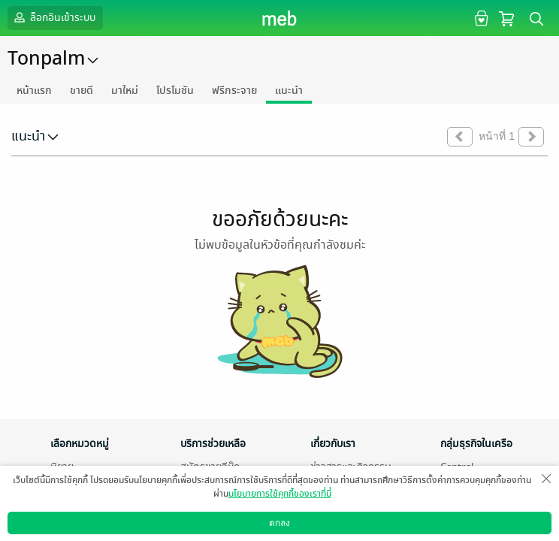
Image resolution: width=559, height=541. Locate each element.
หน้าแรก (34, 90)
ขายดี (81, 90)
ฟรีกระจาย (234, 90)
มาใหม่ (124, 90)
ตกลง (279, 523)
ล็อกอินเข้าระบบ (53, 17)
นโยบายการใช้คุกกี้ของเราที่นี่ (279, 493)
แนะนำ (289, 90)
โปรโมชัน (175, 90)
